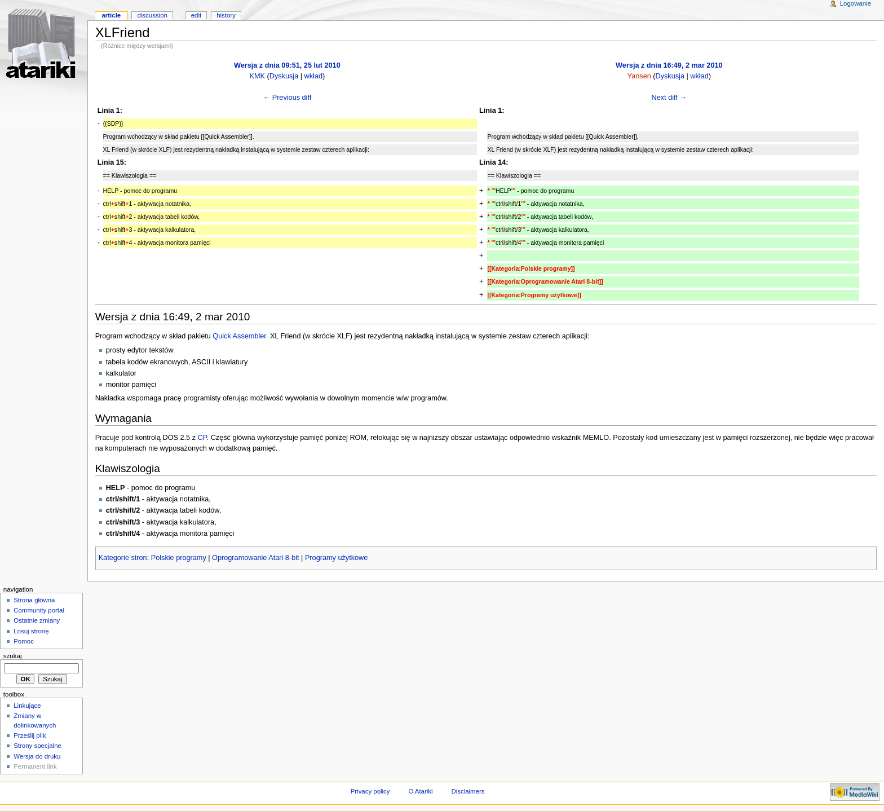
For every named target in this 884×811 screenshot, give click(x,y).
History (226, 15)
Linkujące (27, 705)
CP (202, 438)
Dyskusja (283, 76)
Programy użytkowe (336, 558)
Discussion (152, 15)
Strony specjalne (37, 745)
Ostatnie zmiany (37, 620)
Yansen (639, 76)
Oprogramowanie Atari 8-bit (255, 558)
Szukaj (12, 656)
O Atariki (420, 791)
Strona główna (34, 600)
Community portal (39, 610)
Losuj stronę (31, 631)
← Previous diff (287, 98)
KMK (257, 76)
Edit (196, 15)
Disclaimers (467, 791)
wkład (313, 76)
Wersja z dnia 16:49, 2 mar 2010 (669, 65)
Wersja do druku (37, 756)
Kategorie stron (123, 558)
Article (111, 15)
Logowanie (855, 3)
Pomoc (24, 641)
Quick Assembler (239, 336)
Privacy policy (370, 791)
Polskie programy (178, 558)
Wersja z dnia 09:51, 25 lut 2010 (287, 65)
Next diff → (669, 98)
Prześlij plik (30, 735)
